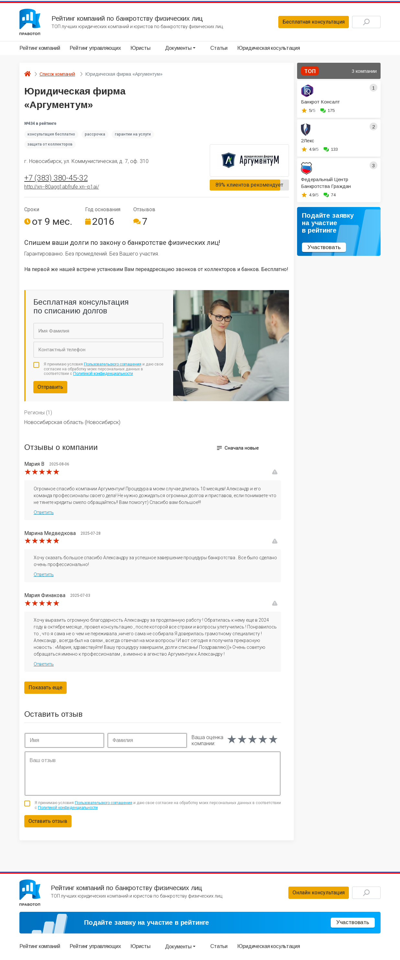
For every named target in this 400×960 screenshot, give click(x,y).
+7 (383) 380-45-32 (56, 177)
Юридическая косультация (268, 48)
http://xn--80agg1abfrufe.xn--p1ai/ (61, 187)
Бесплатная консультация (314, 22)
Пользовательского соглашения (112, 364)
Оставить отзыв (47, 821)
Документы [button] (178, 48)
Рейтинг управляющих (95, 48)
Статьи (219, 48)
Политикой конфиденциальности (103, 373)
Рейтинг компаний (39, 48)
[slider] (42, 472)
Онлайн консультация (319, 892)
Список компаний (57, 74)
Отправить (50, 387)
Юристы (140, 48)
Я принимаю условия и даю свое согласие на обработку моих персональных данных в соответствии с (103, 369)
